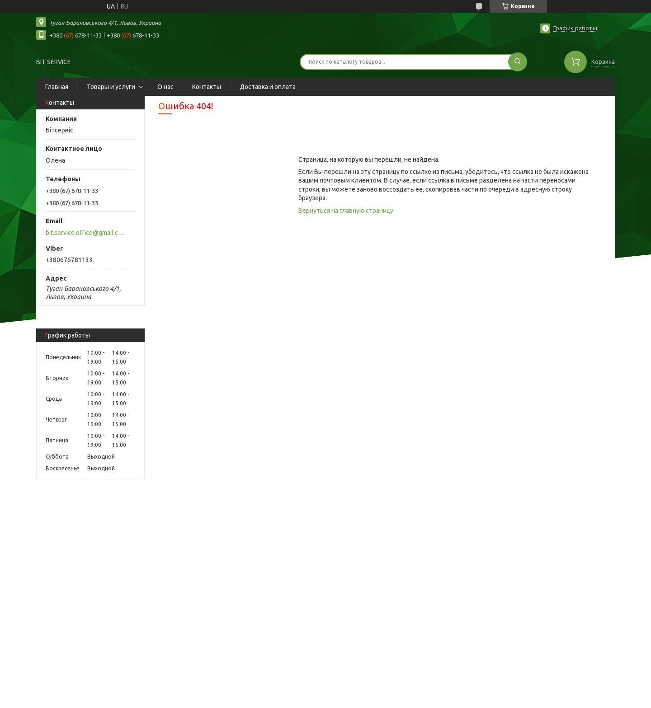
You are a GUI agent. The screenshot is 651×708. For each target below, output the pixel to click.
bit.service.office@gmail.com (85, 232)
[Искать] (517, 61)
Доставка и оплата (268, 87)
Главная (56, 87)
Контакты (206, 87)
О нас (165, 87)
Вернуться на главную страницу (345, 210)
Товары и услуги (111, 87)
